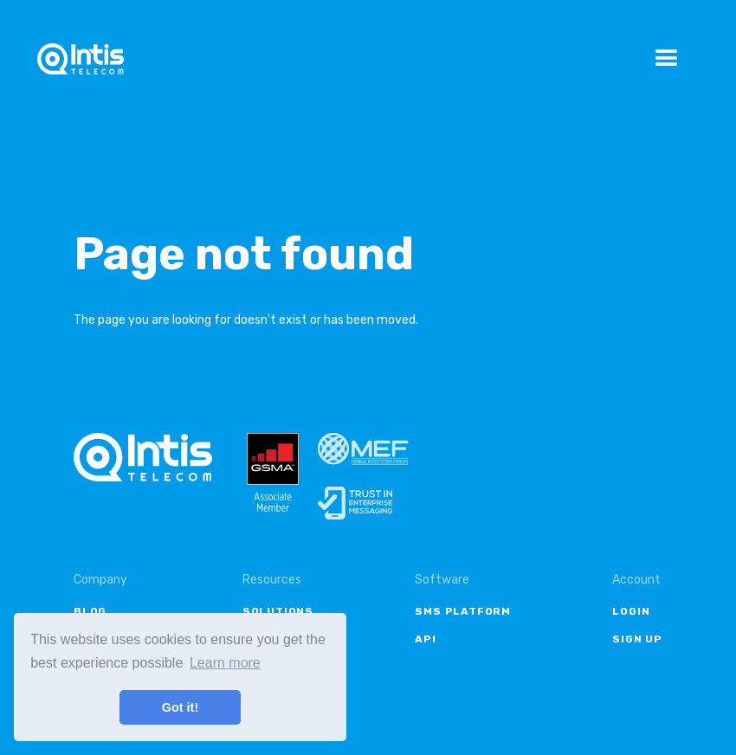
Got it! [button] (180, 707)
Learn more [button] (225, 662)
